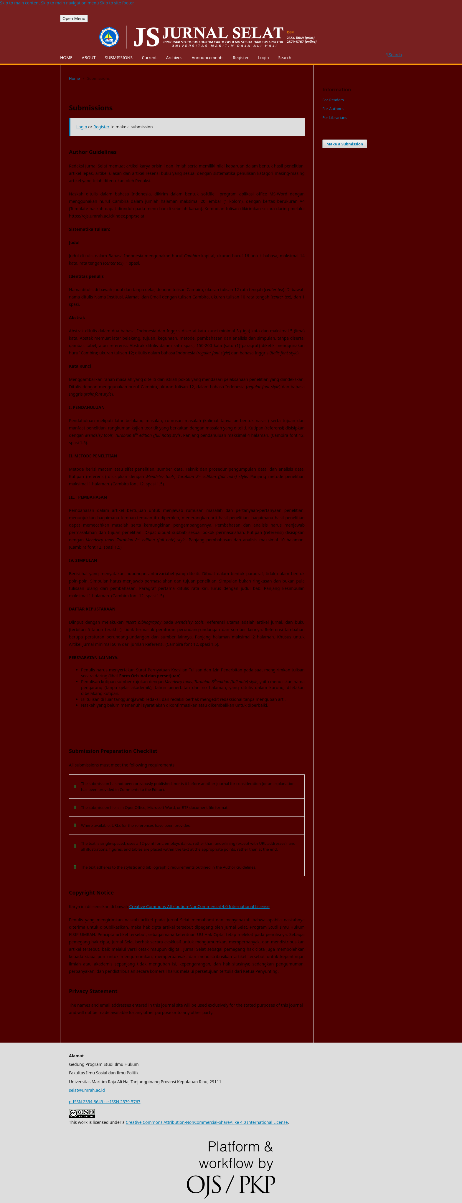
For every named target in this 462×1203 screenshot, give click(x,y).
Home (74, 78)
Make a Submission (344, 144)
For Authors (333, 108)
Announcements (207, 57)
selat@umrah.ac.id (87, 1090)
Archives (174, 57)
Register (241, 57)
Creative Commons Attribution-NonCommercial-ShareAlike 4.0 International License (207, 1122)
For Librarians (334, 117)
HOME (66, 57)
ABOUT (88, 57)
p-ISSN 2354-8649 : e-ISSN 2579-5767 (105, 1101)
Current (149, 57)
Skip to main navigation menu (70, 3)
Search (284, 57)
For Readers (333, 99)
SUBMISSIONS (119, 57)
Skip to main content (20, 3)
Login (263, 57)
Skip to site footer (117, 3)
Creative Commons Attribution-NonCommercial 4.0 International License (199, 906)
